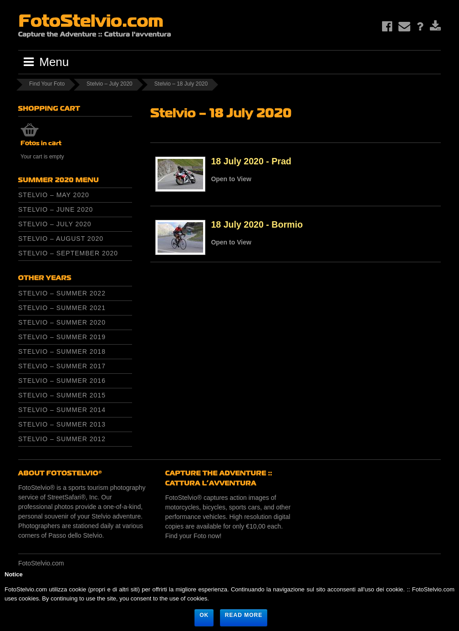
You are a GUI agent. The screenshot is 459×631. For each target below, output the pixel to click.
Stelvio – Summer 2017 (62, 366)
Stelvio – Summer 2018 (62, 351)
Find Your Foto (47, 84)
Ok (204, 615)
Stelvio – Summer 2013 (62, 424)
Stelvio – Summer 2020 (62, 322)
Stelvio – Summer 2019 (62, 337)
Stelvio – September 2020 (68, 253)
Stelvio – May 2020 (53, 194)
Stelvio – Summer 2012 (62, 439)
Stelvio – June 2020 (55, 209)
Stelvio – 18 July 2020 (181, 84)
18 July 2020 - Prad (251, 161)
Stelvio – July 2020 (110, 84)
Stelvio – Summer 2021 (62, 307)
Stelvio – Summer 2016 (62, 380)
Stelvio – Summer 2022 (62, 293)
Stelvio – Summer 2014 (62, 409)
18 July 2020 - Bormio (256, 224)
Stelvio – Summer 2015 (62, 395)
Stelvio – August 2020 (60, 238)
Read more (243, 615)
